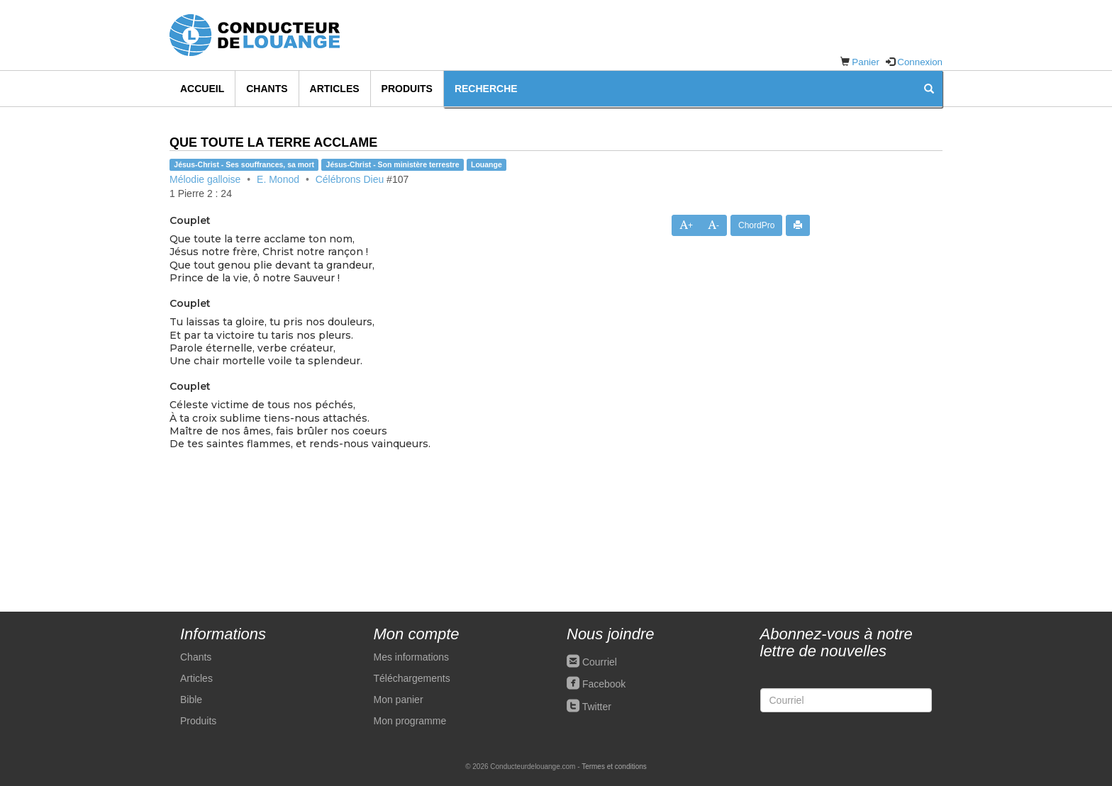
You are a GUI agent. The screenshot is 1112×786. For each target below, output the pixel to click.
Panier (865, 62)
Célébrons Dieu (350, 179)
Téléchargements (412, 678)
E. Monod (278, 179)
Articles (335, 88)
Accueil (202, 88)
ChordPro (756, 225)
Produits (407, 88)
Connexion (920, 62)
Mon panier (398, 699)
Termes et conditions (614, 766)
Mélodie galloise (204, 179)
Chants (266, 88)
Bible (191, 699)
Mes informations (412, 657)
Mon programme (410, 720)
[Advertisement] (887, 370)
